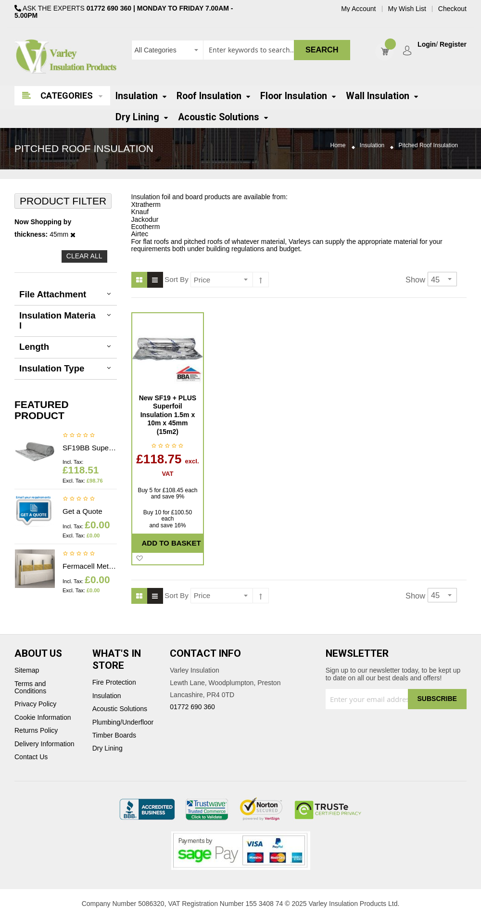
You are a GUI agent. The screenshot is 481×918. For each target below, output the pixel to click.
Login (427, 44)
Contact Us (31, 757)
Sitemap (26, 670)
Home (338, 145)
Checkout (452, 9)
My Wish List (407, 9)
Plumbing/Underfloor (123, 722)
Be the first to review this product (79, 436)
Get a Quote (82, 511)
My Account (358, 9)
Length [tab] (34, 347)
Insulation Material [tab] (57, 320)
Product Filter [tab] (63, 200)
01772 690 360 (109, 8)
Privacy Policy (35, 704)
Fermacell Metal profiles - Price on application (90, 566)
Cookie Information (42, 717)
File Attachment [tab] (52, 294)
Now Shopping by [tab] (42, 222)
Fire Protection (114, 682)
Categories (66, 95)
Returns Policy (36, 730)
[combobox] (240, 50)
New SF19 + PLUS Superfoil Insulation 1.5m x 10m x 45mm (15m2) (167, 414)
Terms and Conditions (30, 687)
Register (453, 44)
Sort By (177, 279)
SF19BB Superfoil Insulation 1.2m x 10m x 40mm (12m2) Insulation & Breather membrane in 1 (90, 448)
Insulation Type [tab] (51, 368)
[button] (139, 558)
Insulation (372, 145)
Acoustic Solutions (119, 709)
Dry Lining (107, 748)
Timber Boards (114, 735)
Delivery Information (44, 744)
